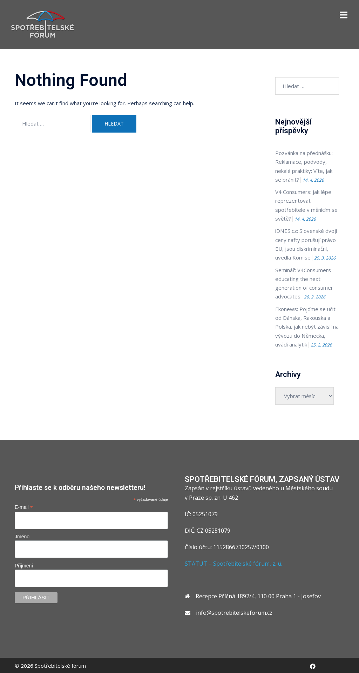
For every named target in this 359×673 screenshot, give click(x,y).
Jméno (22, 536)
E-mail (24, 506)
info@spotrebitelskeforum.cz (234, 612)
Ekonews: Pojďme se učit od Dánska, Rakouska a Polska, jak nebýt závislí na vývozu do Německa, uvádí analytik (307, 326)
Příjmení (24, 565)
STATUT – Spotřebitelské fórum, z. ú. (233, 562)
